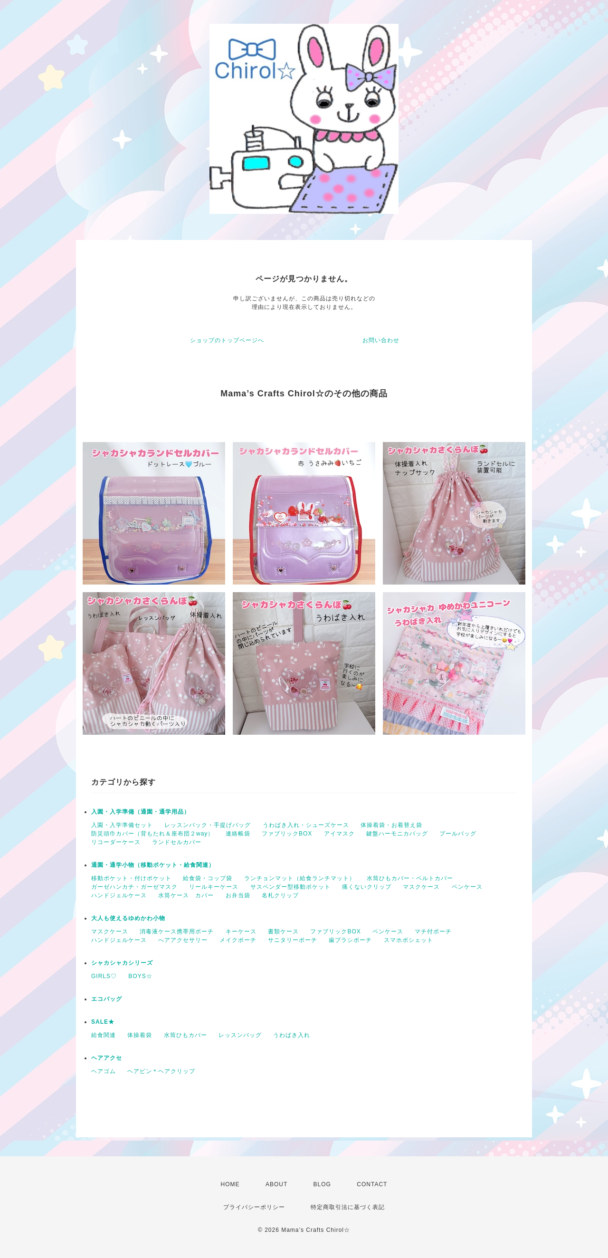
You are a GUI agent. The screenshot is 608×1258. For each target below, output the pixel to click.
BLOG (322, 1184)
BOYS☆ (140, 976)
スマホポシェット (408, 940)
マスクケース (421, 886)
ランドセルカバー (176, 842)
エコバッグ (106, 999)
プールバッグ (457, 833)
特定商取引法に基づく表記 (348, 1207)
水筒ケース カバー (186, 895)
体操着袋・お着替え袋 (391, 825)
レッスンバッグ (240, 1035)
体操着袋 (139, 1035)
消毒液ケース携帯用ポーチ (177, 931)
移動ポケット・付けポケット (131, 878)
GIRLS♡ (104, 976)
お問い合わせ (380, 340)
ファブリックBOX (287, 833)
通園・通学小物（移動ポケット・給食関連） (153, 865)
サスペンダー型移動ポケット (290, 886)
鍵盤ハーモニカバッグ (397, 833)
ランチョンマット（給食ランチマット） (299, 878)
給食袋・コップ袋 (207, 878)
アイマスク (339, 833)
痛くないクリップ (366, 886)
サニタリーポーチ (292, 940)
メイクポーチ (237, 940)
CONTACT (372, 1184)
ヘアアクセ (106, 1058)
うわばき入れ (291, 1035)
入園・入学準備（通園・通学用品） (140, 811)
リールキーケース (213, 886)
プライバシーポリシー (254, 1207)
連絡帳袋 (238, 833)
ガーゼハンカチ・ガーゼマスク (134, 886)
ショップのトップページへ (227, 340)
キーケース (241, 931)
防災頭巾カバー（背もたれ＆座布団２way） (152, 833)
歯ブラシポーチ (350, 940)
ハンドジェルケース (119, 895)
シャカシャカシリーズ (122, 963)
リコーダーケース (116, 842)
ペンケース (467, 886)
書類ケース (283, 931)
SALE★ (102, 1021)
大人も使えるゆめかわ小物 (128, 918)
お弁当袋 (238, 895)
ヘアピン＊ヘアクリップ (161, 1071)
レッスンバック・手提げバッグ (207, 825)
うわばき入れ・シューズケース (306, 825)
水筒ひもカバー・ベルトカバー (410, 878)
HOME (230, 1184)
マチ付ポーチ (433, 931)
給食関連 (103, 1035)
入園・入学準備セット (122, 825)
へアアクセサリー (183, 940)
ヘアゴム (103, 1071)
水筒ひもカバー (185, 1035)
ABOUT (276, 1184)
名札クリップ (280, 895)
